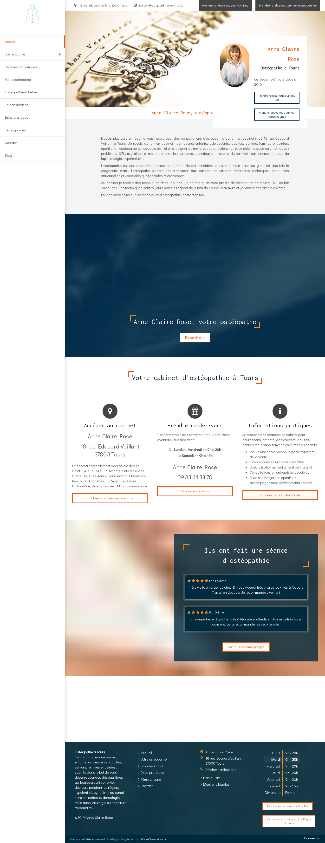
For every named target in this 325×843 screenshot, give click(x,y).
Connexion (312, 838)
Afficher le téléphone (220, 769)
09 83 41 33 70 (194, 477)
